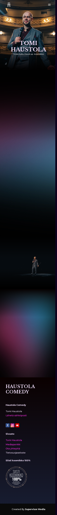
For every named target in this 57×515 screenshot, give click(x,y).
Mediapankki (13, 444)
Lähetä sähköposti (16, 415)
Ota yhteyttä (13, 448)
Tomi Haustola (14, 440)
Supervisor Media (35, 509)
